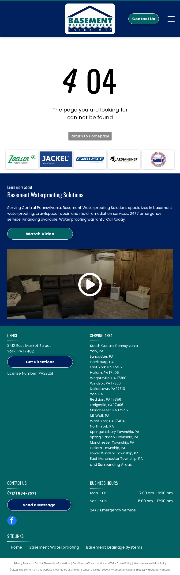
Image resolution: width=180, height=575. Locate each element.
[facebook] (12, 521)
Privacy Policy (22, 563)
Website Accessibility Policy (150, 563)
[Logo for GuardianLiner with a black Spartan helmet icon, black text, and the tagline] (124, 159)
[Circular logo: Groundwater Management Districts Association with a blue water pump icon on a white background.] (158, 159)
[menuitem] (16, 547)
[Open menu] (171, 18)
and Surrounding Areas (111, 464)
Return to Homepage (90, 136)
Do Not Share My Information (52, 563)
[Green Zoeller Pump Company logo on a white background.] (22, 159)
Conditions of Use (83, 563)
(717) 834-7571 (21, 493)
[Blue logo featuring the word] (90, 159)
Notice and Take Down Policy (114, 563)
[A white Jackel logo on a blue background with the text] (56, 159)
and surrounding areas (109, 470)
